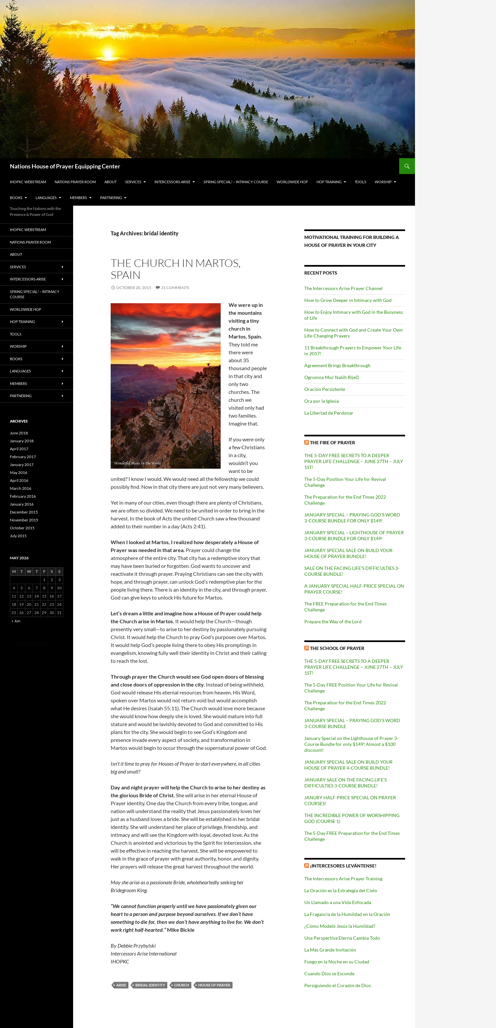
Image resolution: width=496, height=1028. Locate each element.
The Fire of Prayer (332, 442)
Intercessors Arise (172, 182)
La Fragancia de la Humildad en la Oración (347, 914)
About (110, 182)
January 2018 (22, 440)
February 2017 (23, 456)
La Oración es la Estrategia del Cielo (340, 890)
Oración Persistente (324, 389)
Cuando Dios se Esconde (329, 973)
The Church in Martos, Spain (176, 268)
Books (16, 197)
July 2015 (18, 535)
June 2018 (19, 432)
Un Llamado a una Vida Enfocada (337, 902)
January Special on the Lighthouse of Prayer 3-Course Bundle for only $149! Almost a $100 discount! (351, 744)
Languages (46, 197)
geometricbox (37, 643)
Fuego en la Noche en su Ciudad (336, 961)
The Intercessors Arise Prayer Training (343, 878)
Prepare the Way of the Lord (333, 621)
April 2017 (19, 448)
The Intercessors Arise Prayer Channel (343, 288)
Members (78, 197)
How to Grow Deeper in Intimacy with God (348, 300)
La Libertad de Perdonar (328, 413)
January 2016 (22, 504)
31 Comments (175, 287)
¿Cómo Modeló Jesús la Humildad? (339, 926)
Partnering (111, 197)
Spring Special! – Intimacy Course (236, 182)
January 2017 (22, 464)
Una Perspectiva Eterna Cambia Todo (342, 938)
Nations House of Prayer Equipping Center (65, 166)
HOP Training (329, 182)
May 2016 (18, 472)
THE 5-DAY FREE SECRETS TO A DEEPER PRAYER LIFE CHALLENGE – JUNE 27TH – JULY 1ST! (353, 461)
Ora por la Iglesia (321, 401)
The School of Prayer (337, 648)
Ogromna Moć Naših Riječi (331, 377)
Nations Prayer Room (75, 182)
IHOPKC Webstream (28, 182)
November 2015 (24, 519)
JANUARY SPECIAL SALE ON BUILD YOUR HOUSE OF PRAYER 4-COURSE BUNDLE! (348, 765)
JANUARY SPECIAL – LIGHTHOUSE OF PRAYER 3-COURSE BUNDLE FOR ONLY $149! (354, 535)
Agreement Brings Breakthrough (337, 365)
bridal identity (150, 985)
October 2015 (22, 527)
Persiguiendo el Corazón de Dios (337, 985)
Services (133, 182)
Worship (383, 182)
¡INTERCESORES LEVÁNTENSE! (343, 865)
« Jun (16, 620)
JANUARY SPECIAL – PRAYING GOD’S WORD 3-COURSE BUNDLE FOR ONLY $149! (352, 517)
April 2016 (19, 480)
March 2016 (20, 488)
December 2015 (24, 512)
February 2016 (23, 496)
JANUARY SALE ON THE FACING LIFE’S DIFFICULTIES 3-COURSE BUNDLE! (345, 782)
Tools (360, 182)
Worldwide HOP (292, 182)
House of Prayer (214, 985)
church (181, 985)
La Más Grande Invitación (330, 950)
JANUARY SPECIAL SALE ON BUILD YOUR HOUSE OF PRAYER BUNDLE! (348, 553)
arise (121, 985)
